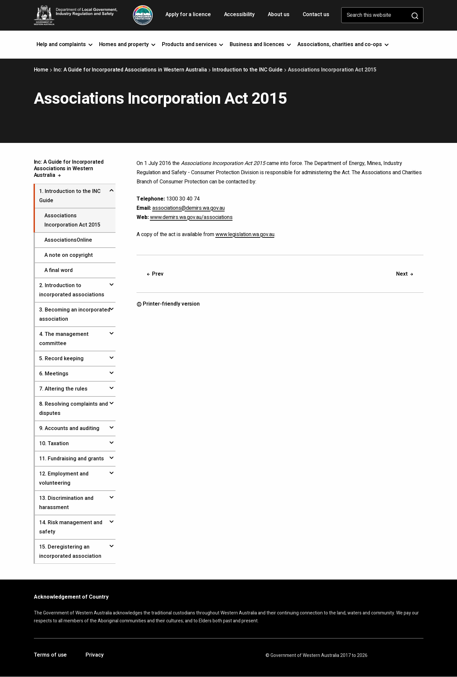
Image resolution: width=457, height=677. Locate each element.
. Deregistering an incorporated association (70, 551)
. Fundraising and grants (71, 459)
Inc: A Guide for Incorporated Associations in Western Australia (130, 70)
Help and (65, 44)
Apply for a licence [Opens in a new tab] (188, 17)
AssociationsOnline (68, 240)
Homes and (128, 44)
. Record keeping (61, 359)
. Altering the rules (63, 389)
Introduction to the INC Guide (247, 70)
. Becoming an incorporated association (74, 314)
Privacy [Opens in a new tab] (94, 655)
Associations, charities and (343, 44)
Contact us (316, 14)
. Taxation (54, 443)
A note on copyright (68, 255)
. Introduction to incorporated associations (71, 290)
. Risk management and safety (70, 527)
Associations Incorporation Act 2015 (72, 220)
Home (41, 70)
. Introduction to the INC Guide (70, 195)
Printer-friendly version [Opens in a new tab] (168, 304)
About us (278, 14)
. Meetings (53, 374)
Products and (193, 44)
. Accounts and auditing (69, 428)
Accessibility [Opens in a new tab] (240, 17)
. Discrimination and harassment (66, 502)
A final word (58, 270)
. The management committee (64, 338)
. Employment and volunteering (64, 478)
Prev (155, 274)
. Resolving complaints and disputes (73, 408)
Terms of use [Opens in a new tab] (50, 655)
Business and (261, 44)
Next (405, 274)
